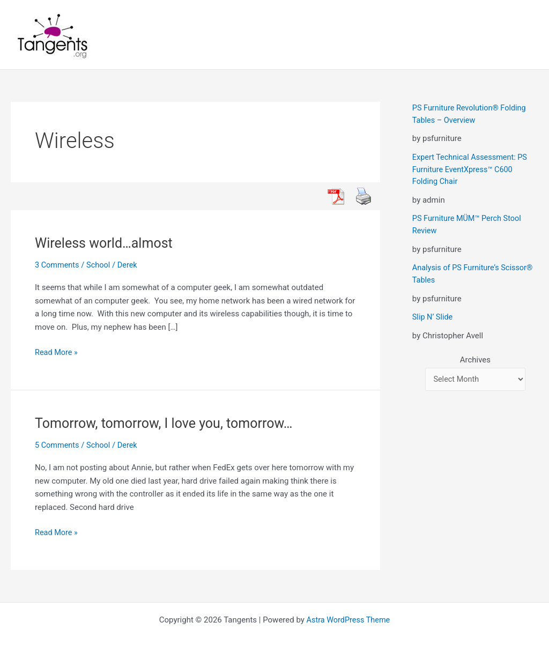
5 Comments (58, 445)
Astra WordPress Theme (348, 620)
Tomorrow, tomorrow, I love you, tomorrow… (168, 423)
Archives (475, 359)
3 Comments (58, 265)
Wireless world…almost (106, 243)
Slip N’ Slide (433, 316)
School (100, 265)
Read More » (57, 352)
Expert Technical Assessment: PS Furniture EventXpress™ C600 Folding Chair (471, 169)
